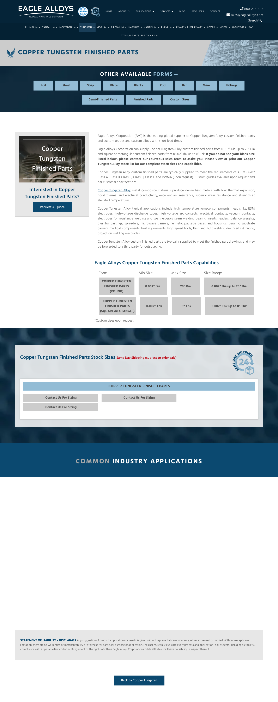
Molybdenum (68, 27)
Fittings (231, 85)
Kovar (212, 27)
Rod (162, 85)
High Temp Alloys (242, 27)
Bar (184, 85)
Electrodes (149, 36)
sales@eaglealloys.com (244, 15)
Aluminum (32, 27)
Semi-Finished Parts (103, 99)
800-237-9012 (251, 9)
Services (166, 11)
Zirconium (118, 27)
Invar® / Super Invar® (190, 27)
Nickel (225, 27)
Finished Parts (144, 99)
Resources (198, 11)
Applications (145, 11)
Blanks (138, 85)
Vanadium (151, 27)
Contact (215, 11)
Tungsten (87, 27)
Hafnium (135, 27)
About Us (123, 11)
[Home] (46, 11)
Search (255, 20)
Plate (113, 85)
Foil (43, 85)
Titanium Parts (130, 36)
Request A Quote (52, 207)
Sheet (66, 85)
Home (108, 11)
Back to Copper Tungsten (139, 680)
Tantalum (49, 27)
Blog (182, 11)
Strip (90, 85)
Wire (206, 85)
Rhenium (167, 27)
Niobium (103, 27)
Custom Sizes (179, 99)
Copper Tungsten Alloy (114, 190)
